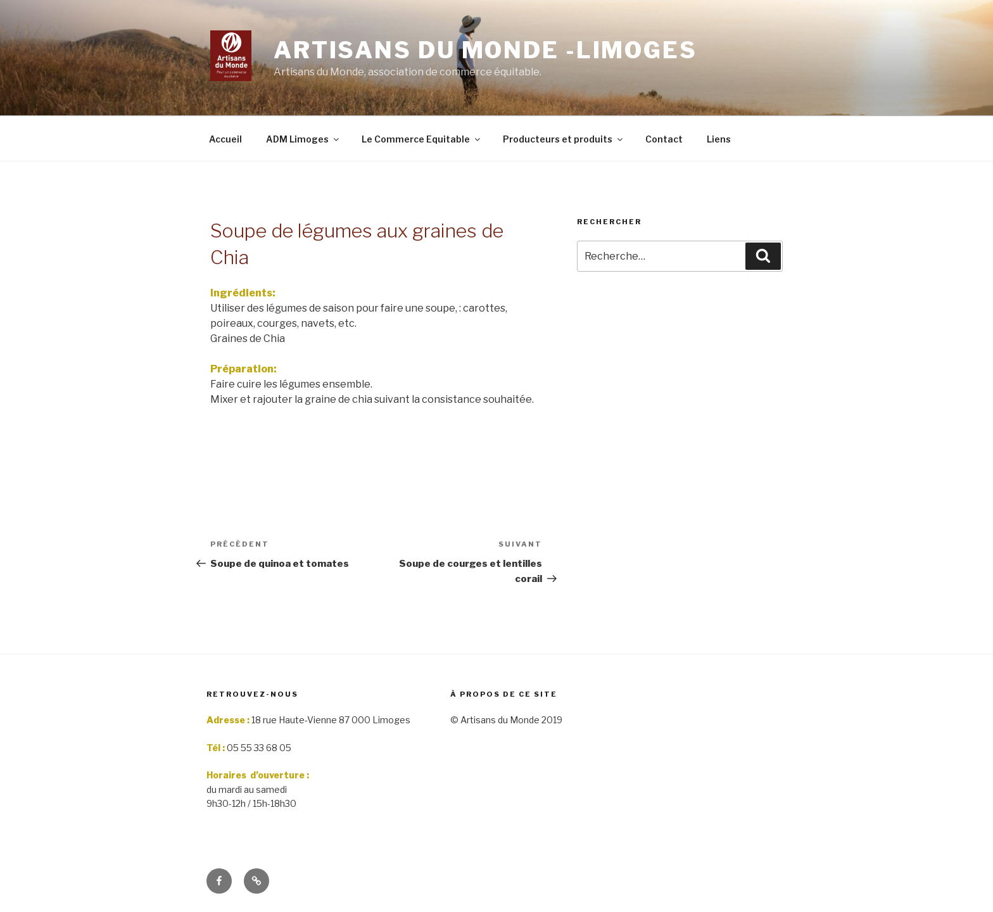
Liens (719, 139)
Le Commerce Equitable (422, 139)
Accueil (225, 139)
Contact (664, 139)
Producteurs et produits (563, 139)
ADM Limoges (303, 139)
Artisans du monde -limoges (485, 50)
